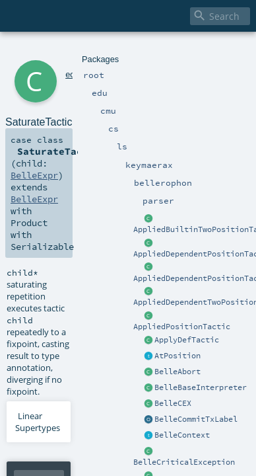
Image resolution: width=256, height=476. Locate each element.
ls (96, 51)
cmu (72, 51)
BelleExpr (195, 120)
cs (86, 51)
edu (54, 51)
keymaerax (122, 51)
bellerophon (167, 51)
